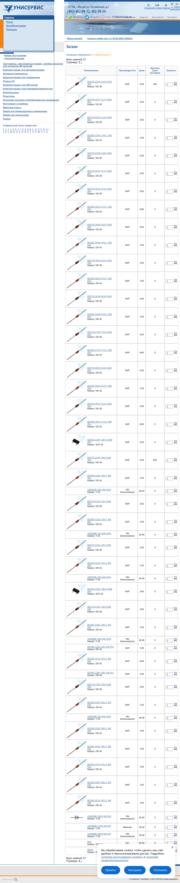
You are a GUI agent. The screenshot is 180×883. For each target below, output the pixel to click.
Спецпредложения (14, 58)
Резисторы (9, 96)
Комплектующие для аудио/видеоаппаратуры (28, 88)
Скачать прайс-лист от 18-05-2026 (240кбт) (110, 38)
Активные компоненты (15, 73)
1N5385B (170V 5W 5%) (99, 826)
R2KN (90, 850)
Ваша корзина (74, 38)
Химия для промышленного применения (25, 111)
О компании (129, 17)
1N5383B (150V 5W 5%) (99, 816)
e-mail (172, 7)
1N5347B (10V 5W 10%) (99, 490)
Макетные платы (12, 107)
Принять (110, 870)
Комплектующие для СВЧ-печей (20, 85)
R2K (89, 842)
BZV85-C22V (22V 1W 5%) (100, 647)
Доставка (157, 7)
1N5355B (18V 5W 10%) (99, 639)
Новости (143, 17)
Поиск (9, 22)
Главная (166, 7)
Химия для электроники (16, 115)
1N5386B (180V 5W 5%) (99, 834)
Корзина (148, 7)
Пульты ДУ (9, 81)
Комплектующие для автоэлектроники (23, 70)
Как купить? (158, 17)
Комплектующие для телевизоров (21, 77)
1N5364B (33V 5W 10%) (99, 716)
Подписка (11, 29)
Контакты (172, 17)
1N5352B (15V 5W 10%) (99, 577)
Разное (6, 119)
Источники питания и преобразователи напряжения (31, 100)
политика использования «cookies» (122, 856)
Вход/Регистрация (16, 26)
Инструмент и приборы (15, 104)
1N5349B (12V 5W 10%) (99, 533)
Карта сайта (177, 7)
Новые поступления (15, 55)
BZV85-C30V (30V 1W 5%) (100, 673)
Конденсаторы (11, 92)
